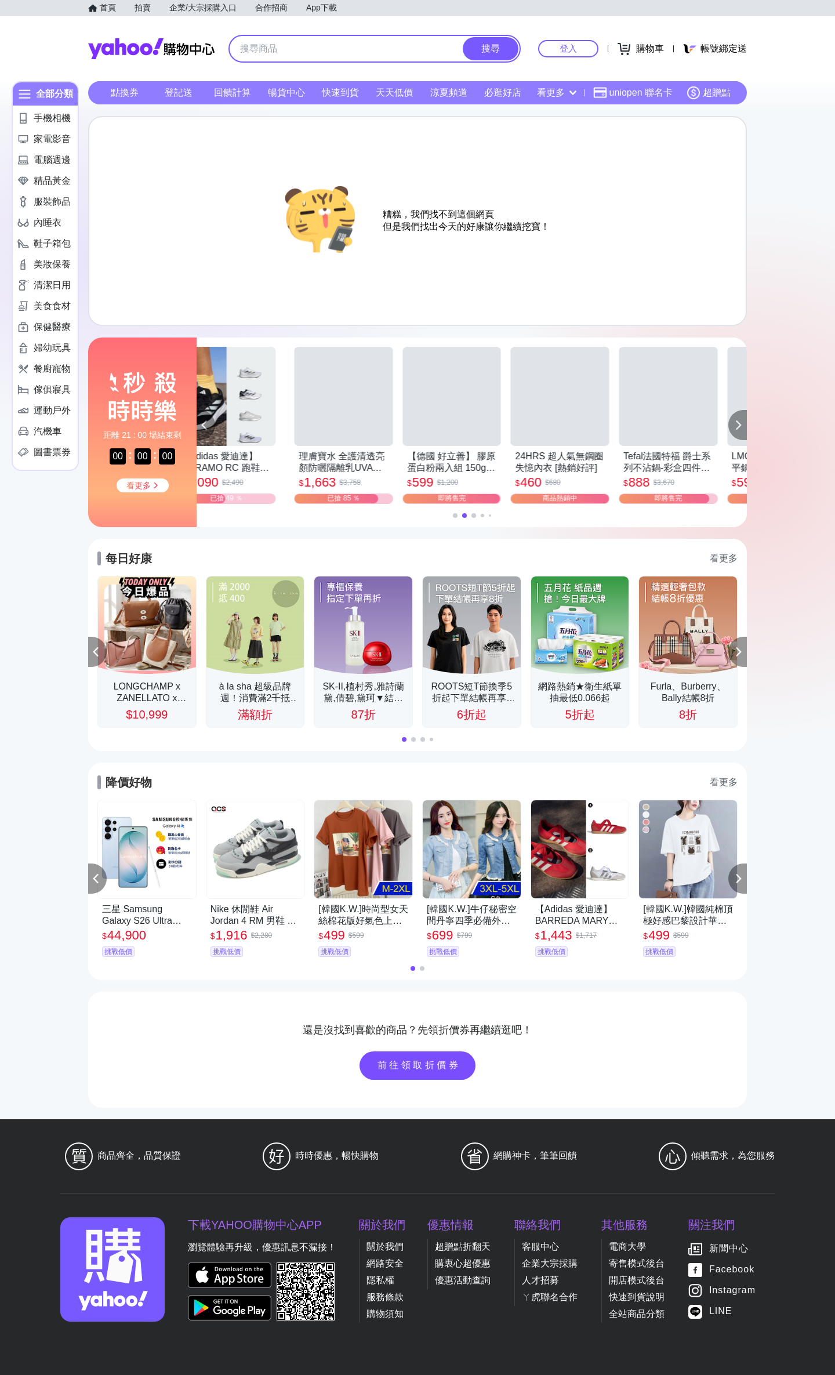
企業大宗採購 (550, 1263)
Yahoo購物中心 (151, 49)
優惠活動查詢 (463, 1280)
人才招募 (540, 1280)
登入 (568, 48)
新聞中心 (729, 1248)
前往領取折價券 (419, 1065)
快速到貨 (340, 92)
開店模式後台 (637, 1280)
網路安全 (385, 1263)
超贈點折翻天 (463, 1246)
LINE (720, 1311)
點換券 (125, 92)
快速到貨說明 (637, 1297)
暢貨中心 (286, 92)
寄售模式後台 (637, 1263)
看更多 (556, 92)
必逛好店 (502, 92)
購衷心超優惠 (463, 1263)
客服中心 (540, 1246)
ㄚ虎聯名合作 (550, 1297)
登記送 (179, 92)
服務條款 (385, 1297)
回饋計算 (232, 92)
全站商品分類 (637, 1314)
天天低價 (394, 92)
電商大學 (627, 1246)
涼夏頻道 (448, 92)
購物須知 (385, 1314)
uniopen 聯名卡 (633, 93)
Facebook (731, 1269)
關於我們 (385, 1246)
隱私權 (380, 1280)
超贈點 (709, 93)
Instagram (732, 1290)
